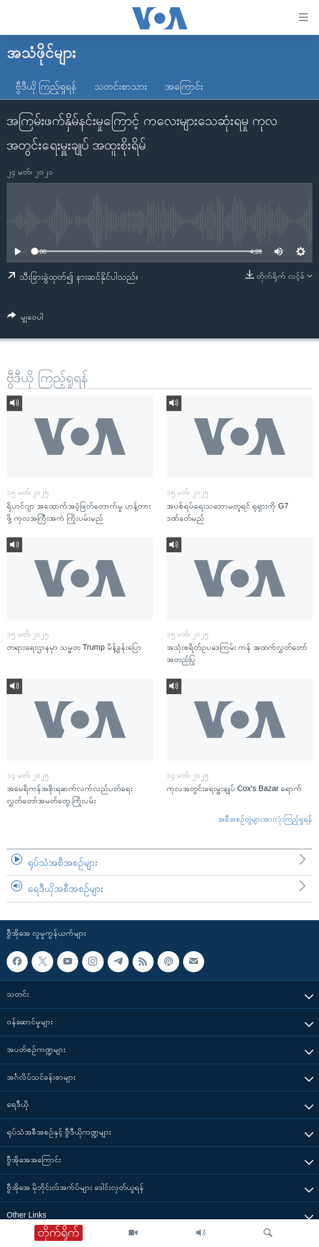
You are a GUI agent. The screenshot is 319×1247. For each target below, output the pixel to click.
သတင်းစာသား (120, 86)
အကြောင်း (184, 86)
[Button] (25, 319)
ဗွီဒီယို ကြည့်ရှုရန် (46, 86)
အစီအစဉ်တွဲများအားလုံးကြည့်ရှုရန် (265, 819)
